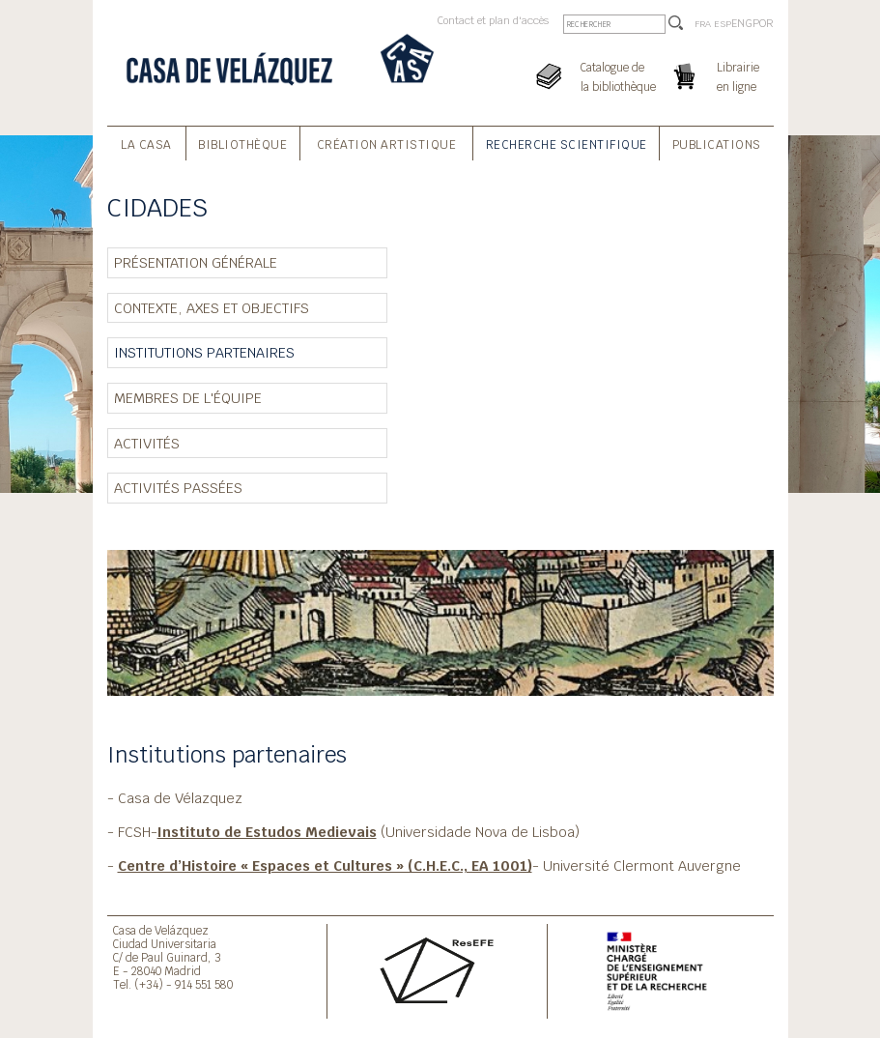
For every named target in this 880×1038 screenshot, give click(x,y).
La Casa (146, 145)
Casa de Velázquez (161, 930)
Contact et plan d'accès (493, 20)
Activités (147, 443)
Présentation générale (195, 262)
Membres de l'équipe (188, 398)
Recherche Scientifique (566, 145)
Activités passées (178, 487)
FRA (703, 23)
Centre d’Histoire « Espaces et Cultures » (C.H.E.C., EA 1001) (325, 865)
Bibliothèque (242, 145)
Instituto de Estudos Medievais (267, 831)
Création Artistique (387, 145)
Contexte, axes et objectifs (211, 308)
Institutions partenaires (204, 352)
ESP (722, 23)
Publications (716, 145)
